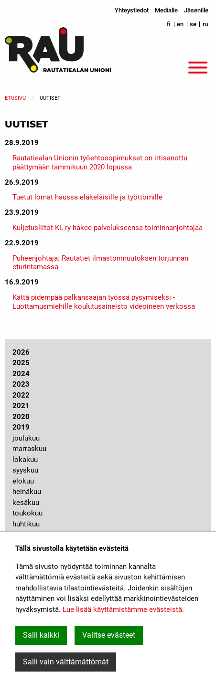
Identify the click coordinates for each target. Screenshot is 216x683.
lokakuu (25, 459)
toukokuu (27, 513)
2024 (21, 373)
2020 (21, 416)
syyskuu (25, 470)
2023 (21, 384)
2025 (21, 362)
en (180, 24)
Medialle (166, 10)
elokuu (23, 481)
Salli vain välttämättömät (65, 661)
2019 (21, 427)
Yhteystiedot (132, 10)
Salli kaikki (41, 635)
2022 (21, 395)
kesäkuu (25, 502)
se (193, 24)
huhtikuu (26, 524)
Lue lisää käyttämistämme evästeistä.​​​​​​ (123, 609)
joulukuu (26, 438)
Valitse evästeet (108, 635)
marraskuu (29, 448)
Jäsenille (196, 10)
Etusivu (15, 98)
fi (169, 24)
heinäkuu (26, 491)
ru (205, 24)
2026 (21, 352)
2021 (21, 405)
